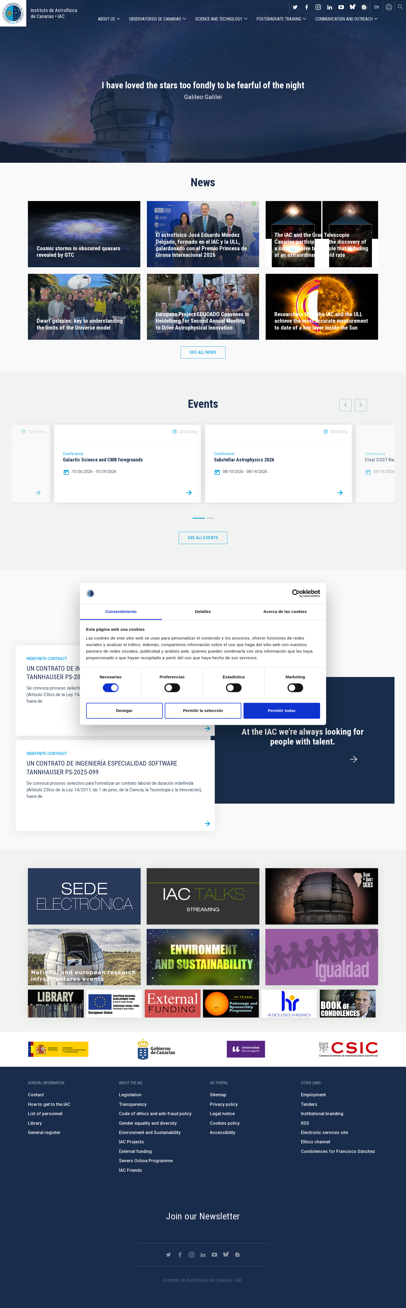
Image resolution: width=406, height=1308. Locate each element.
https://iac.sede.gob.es (84, 896)
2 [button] (210, 518)
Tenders (309, 1104)
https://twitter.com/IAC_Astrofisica (295, 7)
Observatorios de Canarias (155, 19)
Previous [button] (345, 405)
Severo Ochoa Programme (146, 1160)
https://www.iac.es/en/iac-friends (231, 1004)
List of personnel (45, 1113)
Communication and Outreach (344, 19)
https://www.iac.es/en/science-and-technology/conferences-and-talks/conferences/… (321, 896)
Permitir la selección (203, 710)
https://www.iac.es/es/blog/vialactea (364, 7)
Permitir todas (281, 710)
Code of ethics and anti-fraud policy (155, 1113)
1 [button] (199, 518)
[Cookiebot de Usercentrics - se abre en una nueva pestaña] (296, 593)
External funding (135, 1151)
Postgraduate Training (279, 19)
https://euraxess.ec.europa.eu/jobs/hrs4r (289, 1004)
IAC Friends (130, 1170)
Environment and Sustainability (150, 1132)
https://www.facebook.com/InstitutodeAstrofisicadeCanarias (306, 7)
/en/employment (353, 759)
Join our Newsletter (203, 1216)
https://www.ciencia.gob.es (58, 1049)
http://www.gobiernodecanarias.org (156, 1049)
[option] (127, 463)
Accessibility (222, 1132)
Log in (389, 7)
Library (35, 1123)
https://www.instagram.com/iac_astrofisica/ (318, 7)
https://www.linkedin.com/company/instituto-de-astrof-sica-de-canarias (329, 7)
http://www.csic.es (348, 1049)
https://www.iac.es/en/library (56, 1004)
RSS (305, 1123)
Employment (313, 1094)
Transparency (133, 1104)
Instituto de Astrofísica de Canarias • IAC (54, 13)
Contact (36, 1094)
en (376, 7)
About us (106, 19)
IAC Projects (131, 1141)
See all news (203, 352)
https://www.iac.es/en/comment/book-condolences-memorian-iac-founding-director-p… (348, 1004)
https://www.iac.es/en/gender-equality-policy (321, 957)
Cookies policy (225, 1123)
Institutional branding (322, 1113)
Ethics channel (315, 1141)
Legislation (130, 1094)
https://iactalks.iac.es (203, 896)
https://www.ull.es (247, 1049)
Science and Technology (218, 19)
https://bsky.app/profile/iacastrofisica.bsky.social (352, 7)
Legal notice (222, 1113)
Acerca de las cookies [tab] (285, 611)
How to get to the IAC (49, 1104)
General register (44, 1132)
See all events (203, 538)
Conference (73, 454)
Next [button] (361, 405)
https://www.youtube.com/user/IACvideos (341, 7)
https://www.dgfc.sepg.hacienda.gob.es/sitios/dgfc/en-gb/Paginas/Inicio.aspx (114, 1004)
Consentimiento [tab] (121, 611)
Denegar (124, 710)
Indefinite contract (47, 658)
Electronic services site (324, 1132)
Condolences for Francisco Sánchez (338, 1151)
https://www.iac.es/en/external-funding (173, 1004)
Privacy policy (224, 1104)
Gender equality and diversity (148, 1123)
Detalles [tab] (203, 611)
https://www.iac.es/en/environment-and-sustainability (203, 957)
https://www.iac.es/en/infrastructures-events (84, 957)
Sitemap (218, 1094)
